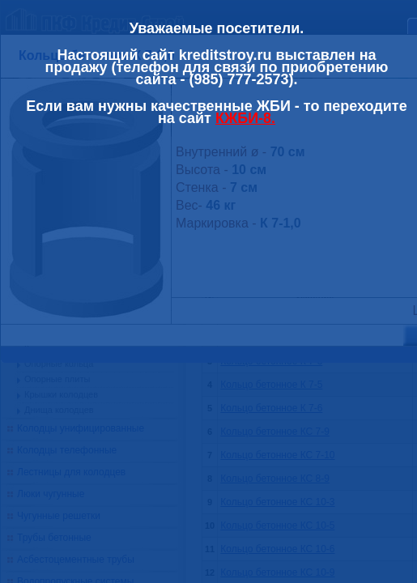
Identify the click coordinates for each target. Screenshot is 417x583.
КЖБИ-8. (245, 118)
